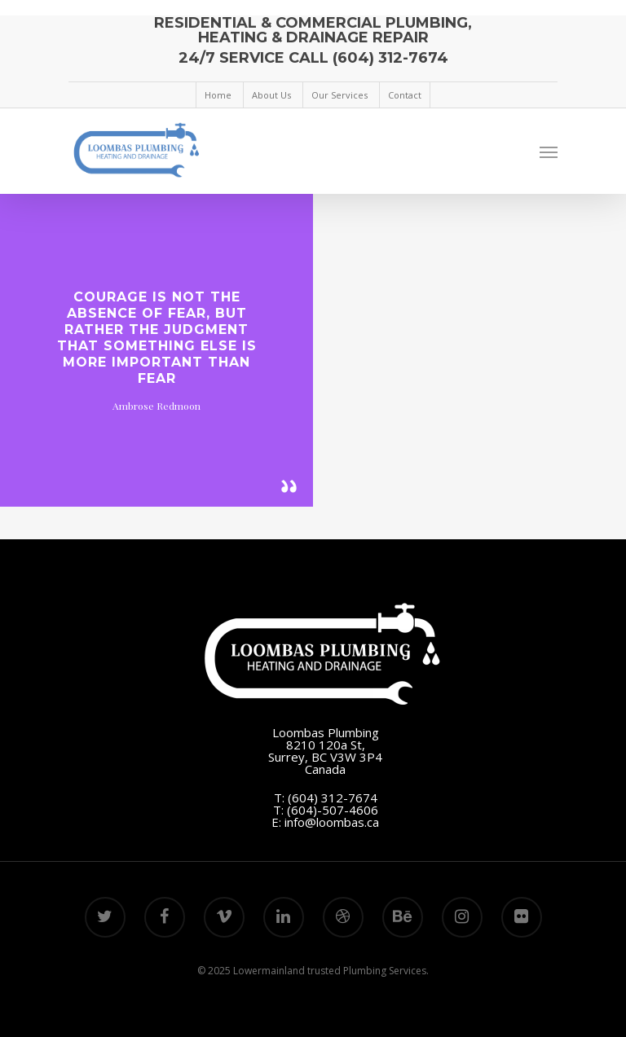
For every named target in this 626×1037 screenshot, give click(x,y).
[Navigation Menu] (549, 151)
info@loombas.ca (331, 822)
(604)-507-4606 (332, 810)
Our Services (339, 95)
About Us (271, 95)
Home (218, 95)
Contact (404, 95)
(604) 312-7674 (332, 797)
